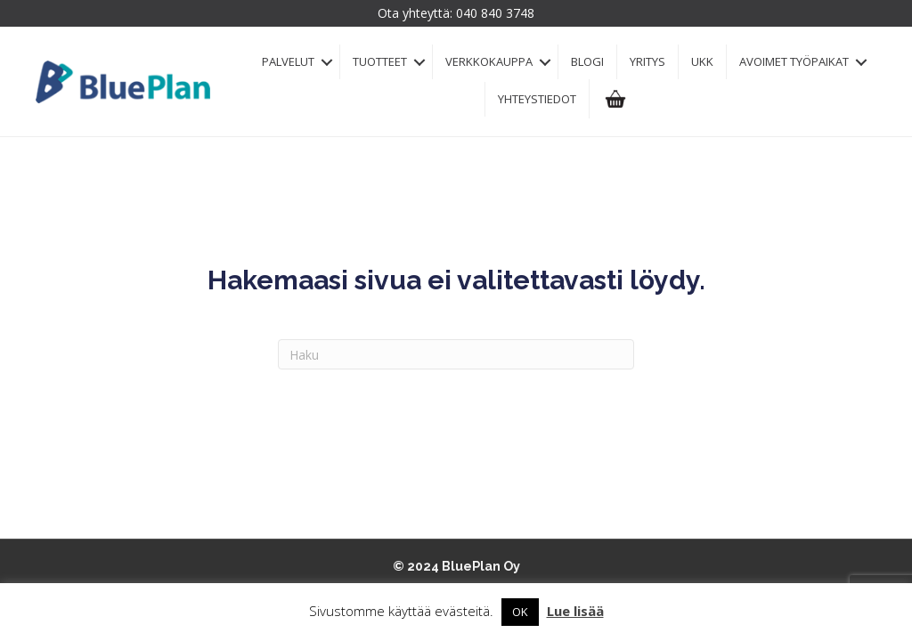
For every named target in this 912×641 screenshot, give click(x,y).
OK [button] (520, 612)
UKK (702, 61)
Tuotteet (380, 61)
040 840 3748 (495, 12)
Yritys (647, 61)
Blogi (587, 61)
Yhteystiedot (537, 99)
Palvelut (288, 61)
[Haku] (456, 354)
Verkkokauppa (489, 61)
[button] (326, 62)
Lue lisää (575, 611)
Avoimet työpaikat (794, 61)
